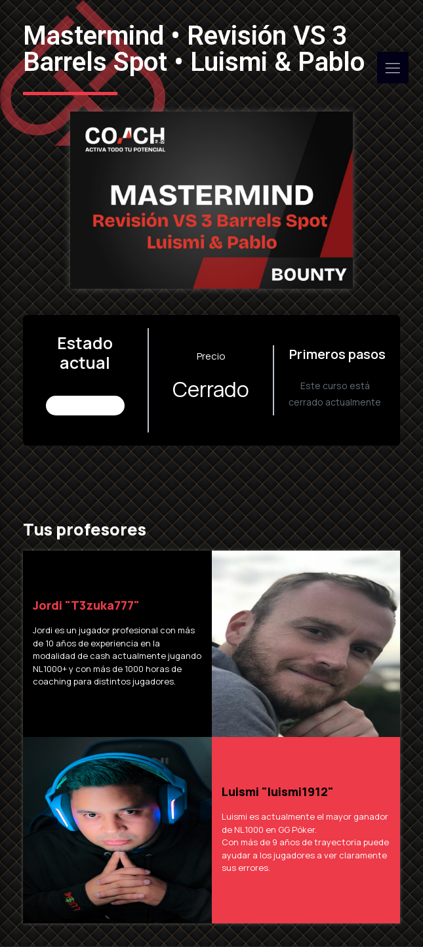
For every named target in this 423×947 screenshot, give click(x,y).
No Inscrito (86, 405)
